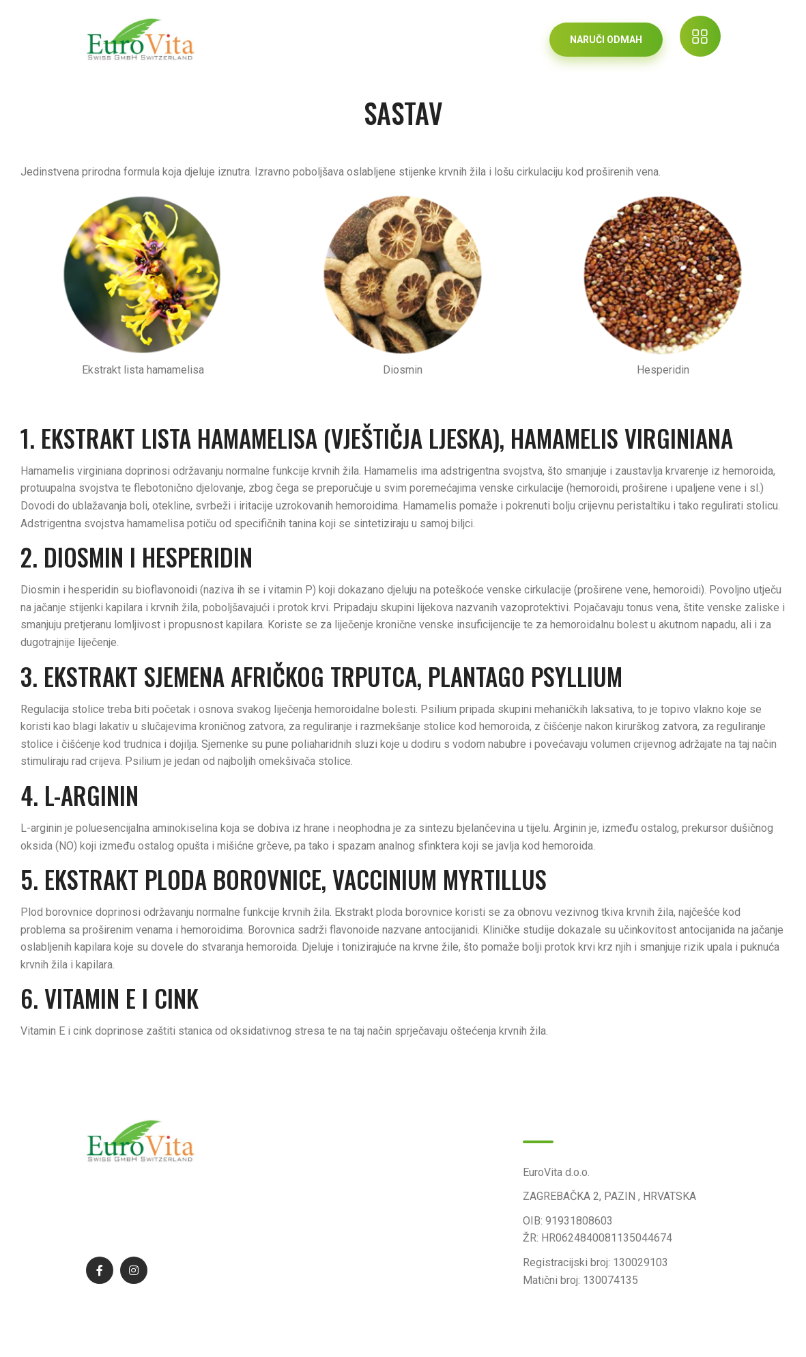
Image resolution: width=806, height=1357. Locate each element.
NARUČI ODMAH (606, 39)
